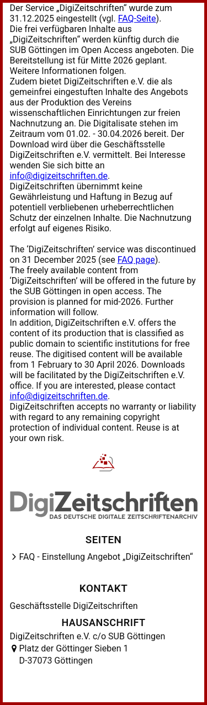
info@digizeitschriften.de (59, 176)
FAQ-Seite (137, 18)
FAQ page (136, 260)
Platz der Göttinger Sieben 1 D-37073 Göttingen (74, 654)
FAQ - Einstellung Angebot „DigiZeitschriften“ (106, 557)
